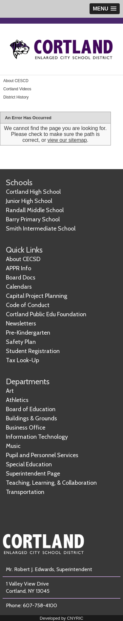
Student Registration (33, 351)
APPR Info (18, 268)
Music (13, 446)
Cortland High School (33, 191)
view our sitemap (67, 140)
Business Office (25, 427)
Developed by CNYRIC (61, 618)
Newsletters (21, 323)
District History (16, 97)
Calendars (19, 286)
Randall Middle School (35, 210)
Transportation (25, 492)
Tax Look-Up (22, 360)
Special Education (29, 464)
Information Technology (37, 436)
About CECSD (23, 259)
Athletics (17, 400)
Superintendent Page (33, 473)
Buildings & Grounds (31, 418)
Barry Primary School (33, 219)
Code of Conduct (28, 305)
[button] (105, 8)
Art (10, 390)
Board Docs (20, 277)
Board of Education (30, 409)
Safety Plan (21, 341)
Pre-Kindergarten (28, 332)
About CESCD (16, 80)
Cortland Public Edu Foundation (46, 314)
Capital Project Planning (36, 295)
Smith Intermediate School (40, 228)
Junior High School (29, 201)
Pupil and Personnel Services (42, 455)
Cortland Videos (17, 89)
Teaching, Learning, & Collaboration (51, 482)
